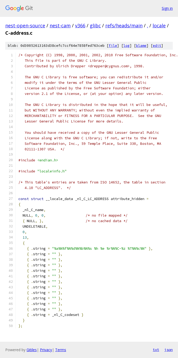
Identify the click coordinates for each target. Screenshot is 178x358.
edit (157, 45)
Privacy (46, 349)
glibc (95, 25)
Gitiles (32, 349)
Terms (60, 349)
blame (141, 45)
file (113, 45)
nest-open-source (25, 25)
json (168, 349)
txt (156, 349)
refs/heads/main (124, 25)
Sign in (167, 8)
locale (159, 25)
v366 (80, 25)
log (126, 45)
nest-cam (60, 25)
